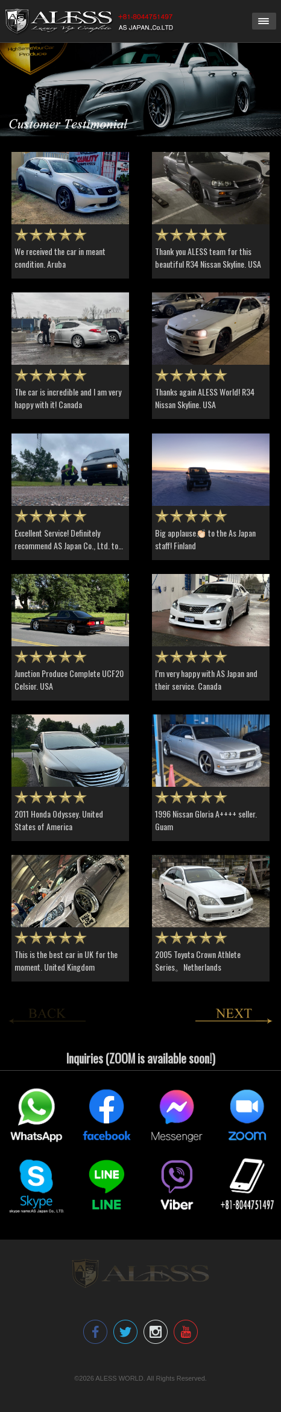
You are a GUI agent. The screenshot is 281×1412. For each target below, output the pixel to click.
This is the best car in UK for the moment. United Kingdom (66, 960)
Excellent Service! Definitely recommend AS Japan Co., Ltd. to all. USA (66, 545)
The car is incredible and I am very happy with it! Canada (67, 398)
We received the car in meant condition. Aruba (60, 257)
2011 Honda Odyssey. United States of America (58, 820)
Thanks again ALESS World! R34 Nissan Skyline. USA (204, 398)
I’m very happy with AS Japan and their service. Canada (206, 679)
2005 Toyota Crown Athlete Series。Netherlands (198, 960)
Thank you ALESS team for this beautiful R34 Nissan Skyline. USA (208, 257)
